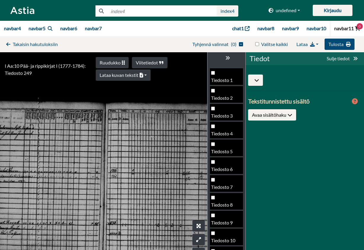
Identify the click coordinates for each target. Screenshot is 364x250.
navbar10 (316, 28)
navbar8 (265, 28)
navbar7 (93, 28)
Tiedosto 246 (224, 99)
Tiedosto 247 (224, 117)
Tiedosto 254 (224, 242)
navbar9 (290, 28)
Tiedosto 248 (224, 135)
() (217, 44)
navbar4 (12, 28)
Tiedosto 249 (224, 153)
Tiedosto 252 (224, 206)
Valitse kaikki (274, 44)
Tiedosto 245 (224, 82)
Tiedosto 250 (224, 171)
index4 (227, 11)
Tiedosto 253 (224, 224)
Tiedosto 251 (224, 189)
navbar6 (68, 28)
